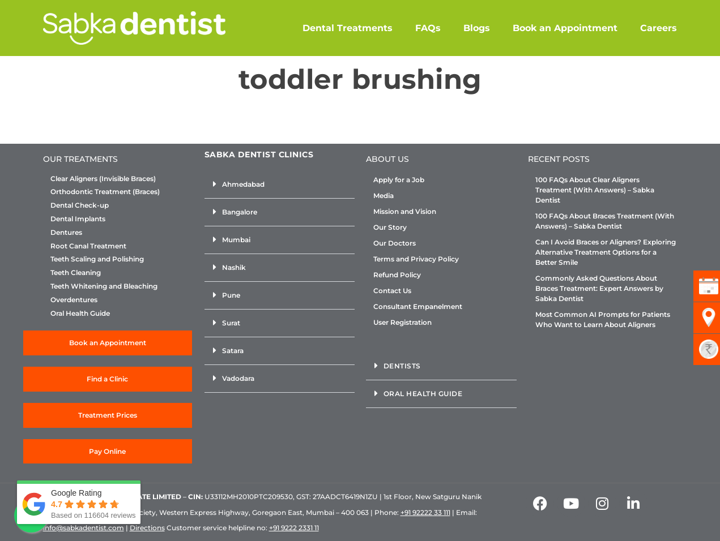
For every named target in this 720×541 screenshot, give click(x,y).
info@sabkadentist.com (83, 527)
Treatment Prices (107, 415)
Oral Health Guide (80, 313)
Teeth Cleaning (75, 273)
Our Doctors (394, 243)
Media (383, 195)
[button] (280, 185)
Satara (233, 350)
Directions (147, 527)
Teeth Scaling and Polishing (97, 259)
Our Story (390, 227)
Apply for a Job (398, 179)
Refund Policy (397, 274)
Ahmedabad (243, 184)
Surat (231, 323)
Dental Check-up (79, 205)
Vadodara (238, 378)
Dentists (402, 366)
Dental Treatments (348, 28)
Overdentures (73, 300)
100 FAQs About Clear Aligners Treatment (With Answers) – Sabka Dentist (594, 189)
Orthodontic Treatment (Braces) (105, 192)
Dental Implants (77, 219)
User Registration (402, 322)
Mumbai (236, 239)
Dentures (66, 233)
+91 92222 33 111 (425, 512)
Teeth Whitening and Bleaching (103, 286)
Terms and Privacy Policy (416, 259)
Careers (658, 28)
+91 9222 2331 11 (294, 527)
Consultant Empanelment (417, 306)
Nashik (234, 267)
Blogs (476, 28)
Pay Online (107, 451)
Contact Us (392, 290)
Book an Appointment (565, 28)
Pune (231, 295)
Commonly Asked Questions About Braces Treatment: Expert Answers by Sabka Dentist (599, 288)
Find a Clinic (107, 379)
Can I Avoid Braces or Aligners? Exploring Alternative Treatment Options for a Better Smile (605, 252)
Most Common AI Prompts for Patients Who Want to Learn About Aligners (602, 319)
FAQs (428, 28)
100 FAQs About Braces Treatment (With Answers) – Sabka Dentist (604, 221)
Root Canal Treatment (88, 246)
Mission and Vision (404, 211)
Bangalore (239, 212)
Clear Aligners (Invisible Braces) (103, 179)
